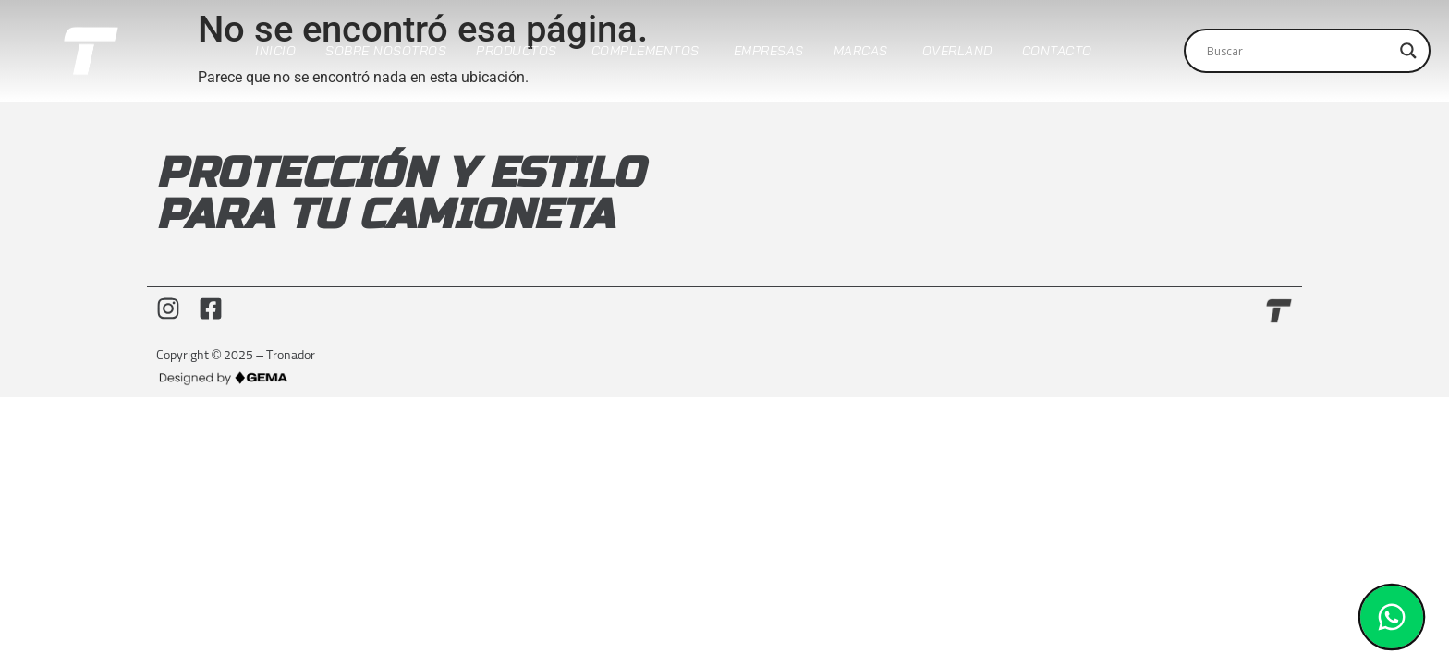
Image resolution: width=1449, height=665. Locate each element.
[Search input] (1299, 51)
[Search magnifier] (1408, 51)
